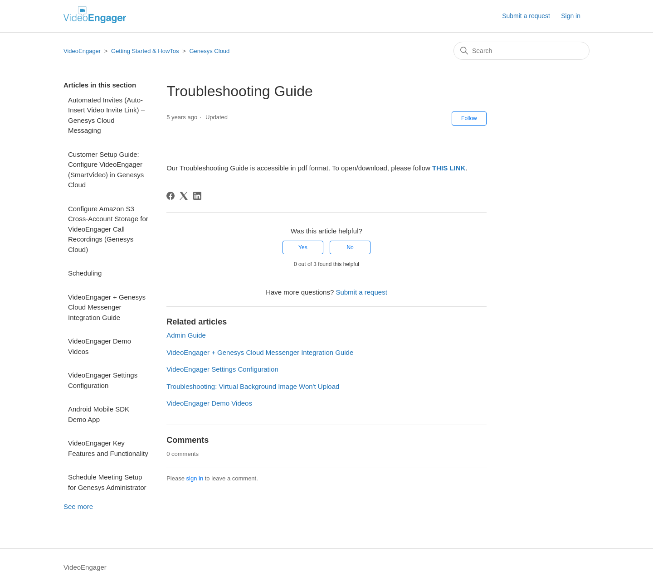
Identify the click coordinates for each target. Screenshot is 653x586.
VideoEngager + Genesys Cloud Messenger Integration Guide (107, 307)
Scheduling (85, 273)
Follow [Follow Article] (469, 118)
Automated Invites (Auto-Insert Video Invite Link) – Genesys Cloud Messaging (106, 115)
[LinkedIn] (197, 196)
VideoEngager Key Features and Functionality (108, 448)
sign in (195, 478)
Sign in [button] (570, 15)
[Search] (521, 51)
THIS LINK (448, 168)
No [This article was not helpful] (349, 247)
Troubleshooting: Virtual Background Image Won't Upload (252, 386)
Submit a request (526, 15)
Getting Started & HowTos (145, 51)
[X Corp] (184, 196)
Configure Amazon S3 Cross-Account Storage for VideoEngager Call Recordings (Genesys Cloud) (108, 229)
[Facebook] (170, 196)
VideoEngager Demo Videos (99, 346)
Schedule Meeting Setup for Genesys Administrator (107, 482)
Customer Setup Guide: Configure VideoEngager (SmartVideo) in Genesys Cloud (106, 169)
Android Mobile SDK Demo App (98, 414)
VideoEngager (82, 51)
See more (78, 506)
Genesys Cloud (209, 51)
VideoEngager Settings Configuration (102, 380)
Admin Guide (186, 335)
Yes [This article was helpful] (302, 247)
